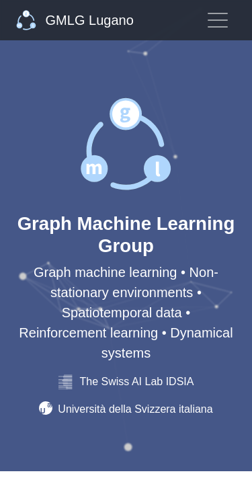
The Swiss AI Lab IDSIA (126, 381)
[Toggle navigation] (218, 20)
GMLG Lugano (75, 20)
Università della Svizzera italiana (125, 409)
